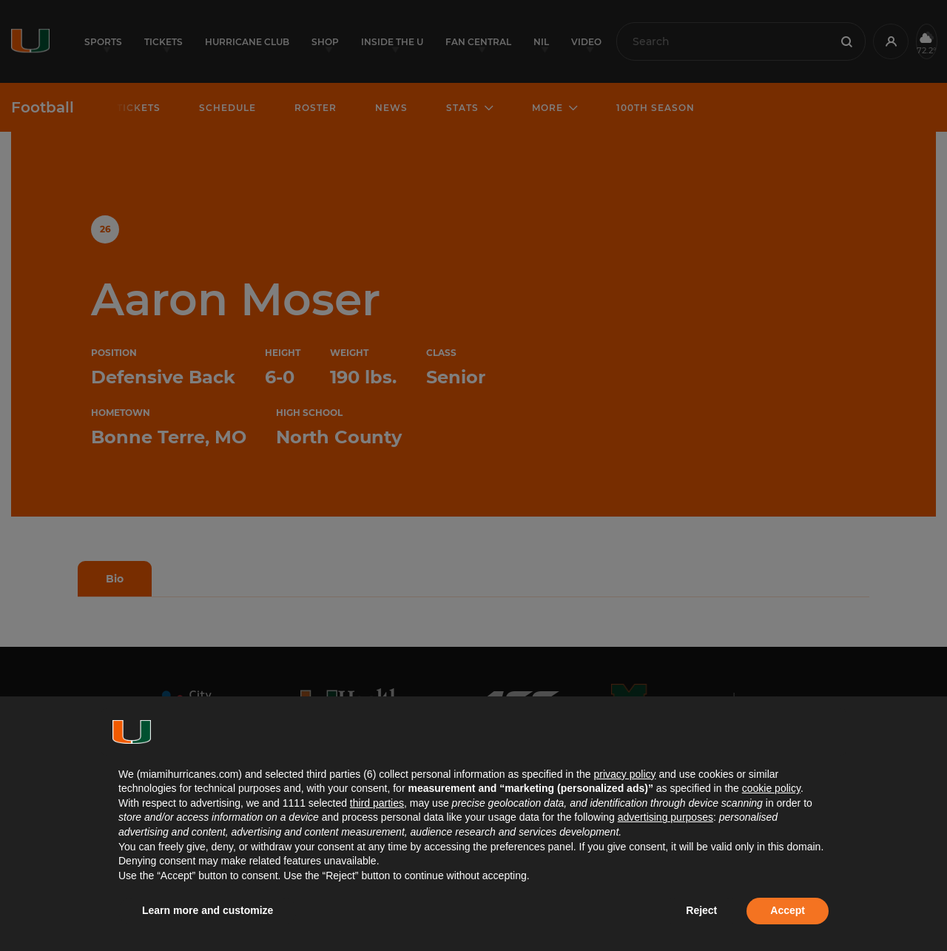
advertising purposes (665, 817)
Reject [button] (701, 910)
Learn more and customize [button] (207, 910)
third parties (377, 803)
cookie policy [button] (771, 788)
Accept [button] (787, 910)
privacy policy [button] (624, 774)
